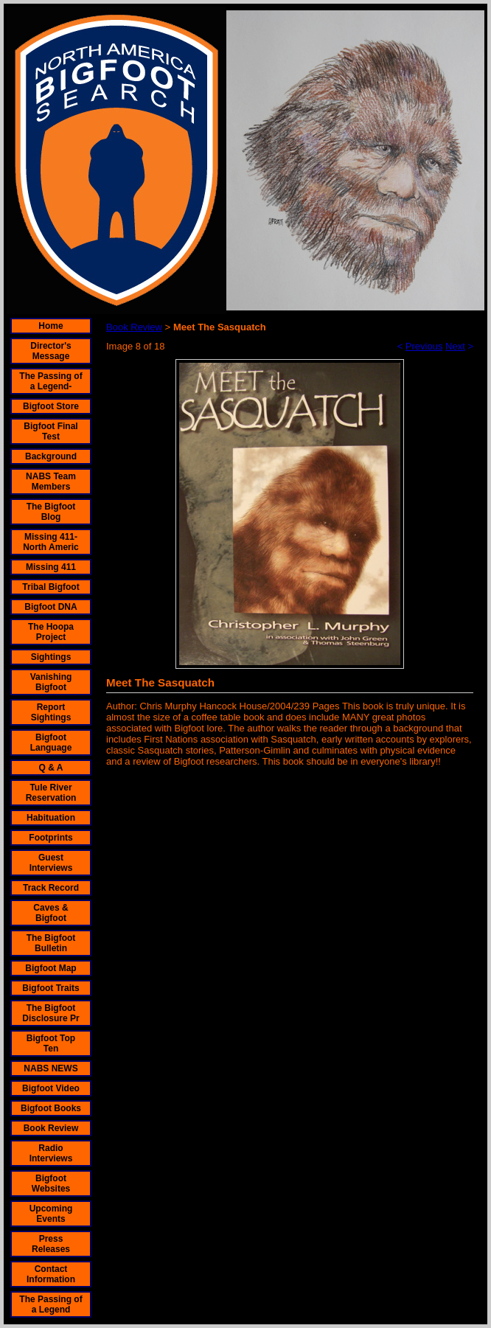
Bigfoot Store (51, 406)
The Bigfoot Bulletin (51, 943)
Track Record (51, 888)
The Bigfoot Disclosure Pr (50, 1013)
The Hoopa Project (51, 632)
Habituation (51, 818)
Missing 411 (51, 567)
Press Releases (51, 1244)
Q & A (51, 767)
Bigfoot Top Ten (51, 1043)
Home (50, 326)
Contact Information (51, 1274)
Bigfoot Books (51, 1108)
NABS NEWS (50, 1068)
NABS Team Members (51, 481)
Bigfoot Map (50, 968)
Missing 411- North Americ (51, 542)
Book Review (51, 1128)
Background (51, 456)
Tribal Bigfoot (50, 587)
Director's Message (51, 351)
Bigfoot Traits (50, 988)
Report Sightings (51, 712)
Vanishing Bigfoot (51, 682)
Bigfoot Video (51, 1088)
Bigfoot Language (51, 742)
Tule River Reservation (51, 792)
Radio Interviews (51, 1153)
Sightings (51, 657)
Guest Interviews (51, 862)
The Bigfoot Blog (51, 511)
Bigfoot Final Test (50, 431)
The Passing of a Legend (50, 1304)
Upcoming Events (51, 1213)
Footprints (50, 837)
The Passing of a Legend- (50, 381)
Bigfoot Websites (51, 1183)
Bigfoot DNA (50, 607)
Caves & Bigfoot (50, 913)
